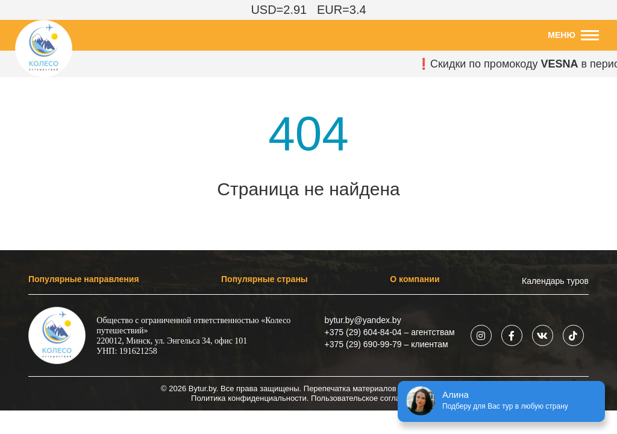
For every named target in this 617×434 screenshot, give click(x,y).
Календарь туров (555, 281)
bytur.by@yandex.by (363, 320)
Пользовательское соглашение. (368, 398)
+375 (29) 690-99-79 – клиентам (386, 344)
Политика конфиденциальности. (249, 398)
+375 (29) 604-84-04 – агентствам (390, 332)
